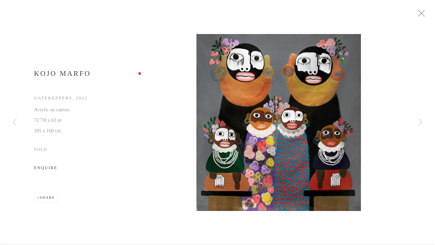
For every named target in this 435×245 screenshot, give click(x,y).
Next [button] (420, 122)
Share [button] (47, 200)
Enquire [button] (45, 170)
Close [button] (424, 15)
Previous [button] (14, 122)
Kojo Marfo (62, 76)
